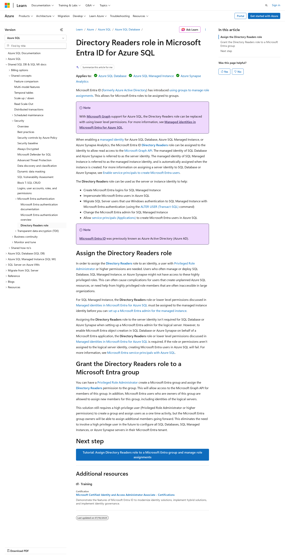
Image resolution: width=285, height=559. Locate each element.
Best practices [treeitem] (25, 132)
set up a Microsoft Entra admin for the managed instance (147, 311)
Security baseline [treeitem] (27, 143)
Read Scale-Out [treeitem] (23, 104)
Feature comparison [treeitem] (26, 81)
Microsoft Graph (98, 116)
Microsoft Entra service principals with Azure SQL (141, 352)
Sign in (276, 5)
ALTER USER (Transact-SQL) (160, 206)
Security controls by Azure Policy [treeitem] (37, 137)
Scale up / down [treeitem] (24, 98)
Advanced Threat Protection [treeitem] (34, 160)
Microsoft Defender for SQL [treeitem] (34, 154)
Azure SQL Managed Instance (153, 76)
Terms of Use (144, 547)
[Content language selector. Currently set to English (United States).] (23, 538)
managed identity (112, 139)
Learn (79, 29)
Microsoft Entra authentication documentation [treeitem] (39, 206)
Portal (240, 16)
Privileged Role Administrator (117, 382)
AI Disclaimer (13, 547)
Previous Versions (36, 547)
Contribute (70, 547)
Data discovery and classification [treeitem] (37, 166)
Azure (90, 29)
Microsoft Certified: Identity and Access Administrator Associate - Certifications (125, 495)
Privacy (86, 547)
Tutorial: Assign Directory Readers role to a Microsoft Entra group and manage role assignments (142, 454)
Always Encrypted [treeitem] (28, 149)
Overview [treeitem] (23, 126)
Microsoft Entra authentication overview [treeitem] (39, 217)
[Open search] (266, 5)
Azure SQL (104, 29)
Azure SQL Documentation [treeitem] (24, 53)
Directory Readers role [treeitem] (34, 225)
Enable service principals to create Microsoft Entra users (141, 172)
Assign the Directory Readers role (241, 37)
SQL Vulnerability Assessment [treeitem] (35, 177)
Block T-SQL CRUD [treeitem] (29, 182)
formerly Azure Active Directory (124, 90)
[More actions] (205, 29)
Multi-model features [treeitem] (27, 87)
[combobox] (35, 38)
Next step (226, 51)
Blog (54, 547)
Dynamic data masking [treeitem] (31, 171)
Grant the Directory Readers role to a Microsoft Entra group (249, 43)
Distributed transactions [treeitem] (28, 109)
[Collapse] (61, 29)
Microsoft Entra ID (92, 238)
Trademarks (164, 547)
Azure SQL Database (127, 29)
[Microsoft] (7, 5)
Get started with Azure (264, 16)
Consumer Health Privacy (113, 547)
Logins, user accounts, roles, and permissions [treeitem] (37, 190)
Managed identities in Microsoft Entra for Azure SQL (111, 305)
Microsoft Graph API (138, 150)
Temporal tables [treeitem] (23, 92)
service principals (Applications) (114, 218)
